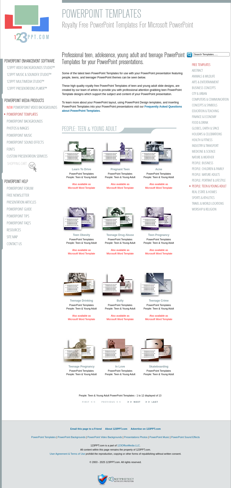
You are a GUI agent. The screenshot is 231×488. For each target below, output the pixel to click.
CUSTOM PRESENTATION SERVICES (27, 156)
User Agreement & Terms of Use (67, 453)
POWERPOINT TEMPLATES (22, 114)
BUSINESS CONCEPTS (204, 88)
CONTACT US (14, 244)
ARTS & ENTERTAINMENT (205, 82)
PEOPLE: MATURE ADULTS (206, 175)
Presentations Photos (135, 437)
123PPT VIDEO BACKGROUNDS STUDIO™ (31, 68)
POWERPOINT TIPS (18, 216)
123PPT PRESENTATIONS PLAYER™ (27, 88)
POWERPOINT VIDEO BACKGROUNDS (32, 107)
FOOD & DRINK (200, 123)
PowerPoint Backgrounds (72, 437)
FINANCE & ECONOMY (204, 117)
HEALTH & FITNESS (202, 140)
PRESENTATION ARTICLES (21, 202)
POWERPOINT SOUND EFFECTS (25, 142)
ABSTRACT (197, 71)
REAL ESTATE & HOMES (204, 192)
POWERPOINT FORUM (20, 188)
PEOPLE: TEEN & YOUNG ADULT (209, 186)
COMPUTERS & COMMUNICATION (210, 100)
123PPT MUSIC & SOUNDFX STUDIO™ (29, 75)
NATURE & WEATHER (203, 157)
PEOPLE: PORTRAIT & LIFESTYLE (209, 180)
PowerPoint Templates (43, 437)
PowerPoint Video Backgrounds (104, 437)
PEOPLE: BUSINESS (202, 163)
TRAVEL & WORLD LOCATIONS (208, 204)
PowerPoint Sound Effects (185, 437)
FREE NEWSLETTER (18, 195)
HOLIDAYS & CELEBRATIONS (207, 134)
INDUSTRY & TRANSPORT (205, 146)
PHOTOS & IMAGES (18, 128)
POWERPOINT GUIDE (19, 209)
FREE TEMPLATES (201, 65)
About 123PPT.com (116, 428)
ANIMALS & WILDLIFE (203, 76)
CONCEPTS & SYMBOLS (204, 105)
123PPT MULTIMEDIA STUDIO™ (25, 82)
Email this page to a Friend (86, 428)
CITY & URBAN (199, 94)
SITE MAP (12, 237)
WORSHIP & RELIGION (204, 209)
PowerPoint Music (159, 437)
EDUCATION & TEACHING (205, 111)
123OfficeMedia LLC (128, 445)
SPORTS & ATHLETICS (203, 198)
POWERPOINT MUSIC (19, 135)
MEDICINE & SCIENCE (204, 152)
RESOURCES (14, 230)
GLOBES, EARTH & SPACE (205, 128)
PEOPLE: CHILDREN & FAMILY (208, 169)
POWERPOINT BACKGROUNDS (25, 121)
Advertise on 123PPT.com (146, 428)
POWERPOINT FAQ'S (19, 223)
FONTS (11, 149)
